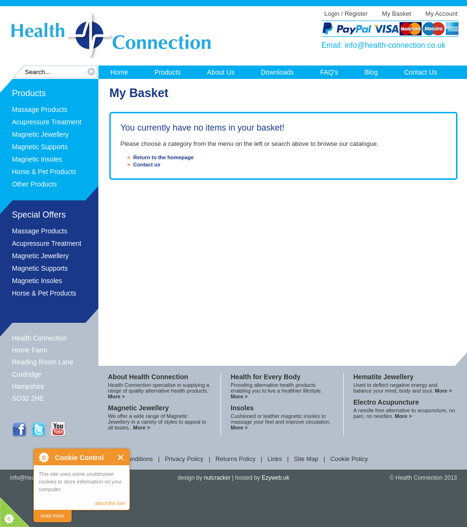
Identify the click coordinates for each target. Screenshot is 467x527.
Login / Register (346, 13)
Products (167, 72)
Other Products (34, 184)
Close (121, 457)
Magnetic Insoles (37, 159)
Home (119, 72)
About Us (221, 72)
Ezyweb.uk (275, 477)
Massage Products (39, 109)
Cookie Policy (349, 458)
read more (52, 515)
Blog (371, 72)
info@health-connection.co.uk (395, 45)
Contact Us (420, 72)
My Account (441, 13)
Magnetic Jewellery (40, 134)
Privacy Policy (184, 458)
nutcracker (217, 477)
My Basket (396, 13)
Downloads (277, 72)
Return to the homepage (163, 157)
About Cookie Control (43, 457)
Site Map (306, 458)
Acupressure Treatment (47, 122)
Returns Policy (235, 458)
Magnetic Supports (40, 147)
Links (274, 458)
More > (116, 396)
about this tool (110, 503)
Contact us (146, 164)
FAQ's (329, 72)
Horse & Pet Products (44, 172)
